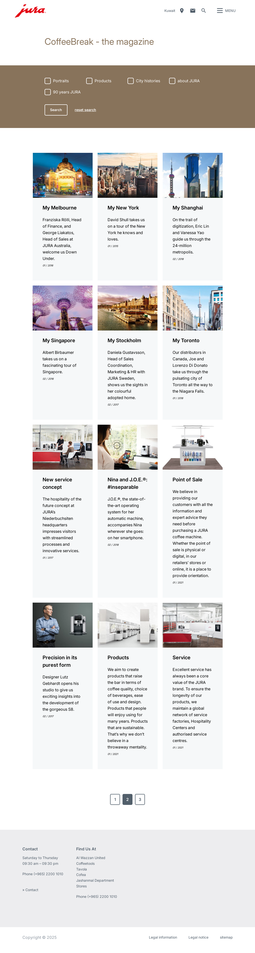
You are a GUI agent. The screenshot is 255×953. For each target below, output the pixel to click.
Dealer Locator (182, 14)
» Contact (30, 895)
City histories (148, 86)
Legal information (163, 943)
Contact (193, 14)
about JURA (189, 86)
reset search (85, 115)
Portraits (61, 86)
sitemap (226, 943)
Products (103, 86)
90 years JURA (67, 97)
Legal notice (198, 943)
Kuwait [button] (169, 13)
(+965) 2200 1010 (48, 879)
